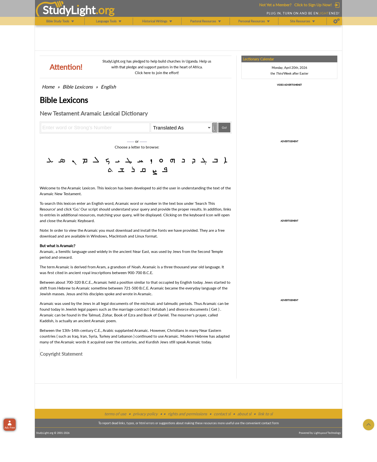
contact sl (222, 413)
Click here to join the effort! (157, 73)
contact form (270, 423)
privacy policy (145, 413)
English (108, 87)
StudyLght (69, 10)
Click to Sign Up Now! (313, 4)
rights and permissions (187, 413)
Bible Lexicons (78, 87)
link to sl (265, 413)
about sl (244, 413)
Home (48, 87)
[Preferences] (336, 21)
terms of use (115, 413)
